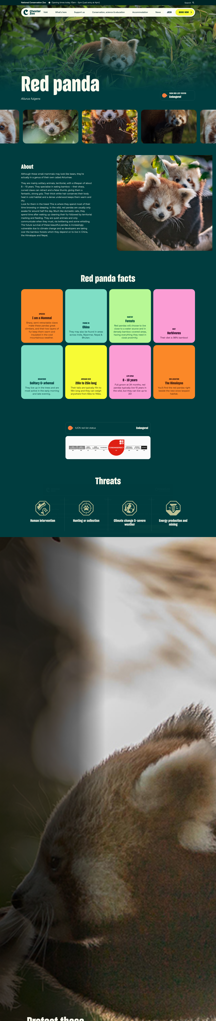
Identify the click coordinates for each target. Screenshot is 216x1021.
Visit (46, 12)
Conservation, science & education (108, 12)
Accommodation (140, 12)
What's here (61, 12)
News (158, 12)
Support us (79, 12)
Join (169, 11)
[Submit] (193, 2)
